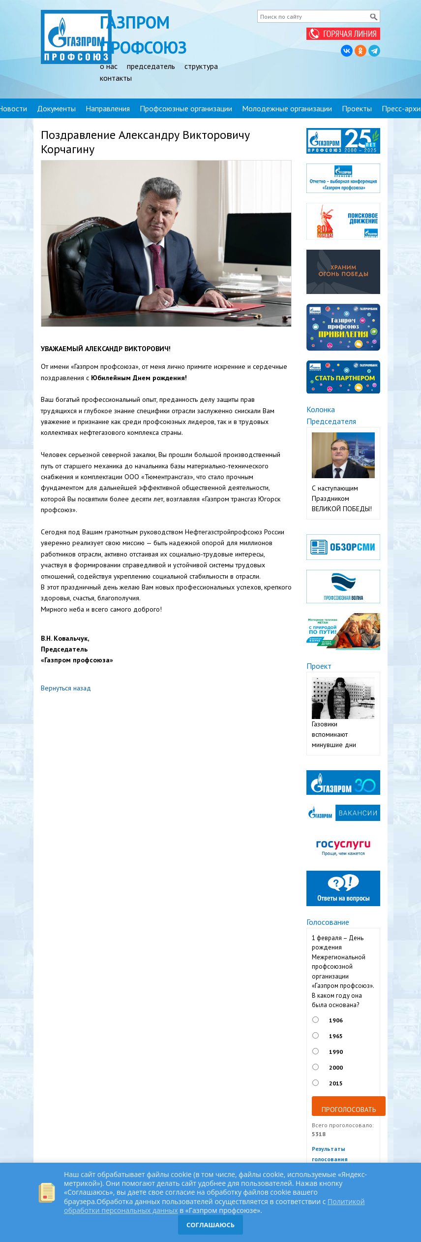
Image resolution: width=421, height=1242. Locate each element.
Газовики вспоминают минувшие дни (334, 734)
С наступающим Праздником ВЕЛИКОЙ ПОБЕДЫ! (342, 498)
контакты (116, 78)
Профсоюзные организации (186, 108)
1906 (336, 1020)
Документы (56, 108)
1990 (336, 1051)
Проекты (357, 108)
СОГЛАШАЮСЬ (210, 1224)
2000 (336, 1067)
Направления (108, 108)
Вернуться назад (66, 688)
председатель (151, 66)
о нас (109, 66)
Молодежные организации (287, 108)
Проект (318, 666)
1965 (336, 1036)
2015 (336, 1083)
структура (201, 66)
